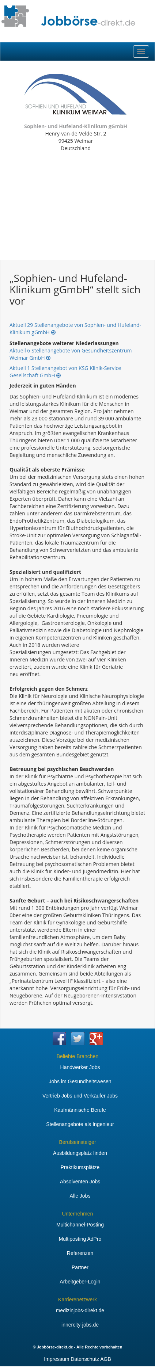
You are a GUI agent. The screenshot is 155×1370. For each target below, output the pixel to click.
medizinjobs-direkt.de (80, 1310)
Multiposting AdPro (80, 1239)
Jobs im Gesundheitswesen (80, 1081)
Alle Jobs (80, 1196)
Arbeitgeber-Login (80, 1282)
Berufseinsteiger (77, 1142)
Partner (80, 1267)
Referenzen (80, 1253)
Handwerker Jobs (80, 1067)
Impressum (56, 1359)
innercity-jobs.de (80, 1325)
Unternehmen (77, 1214)
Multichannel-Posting (80, 1225)
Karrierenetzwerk (77, 1299)
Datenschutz (85, 1359)
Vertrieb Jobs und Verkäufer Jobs (80, 1096)
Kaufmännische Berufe (80, 1110)
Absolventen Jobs (80, 1181)
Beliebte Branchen (77, 1056)
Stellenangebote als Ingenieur (80, 1124)
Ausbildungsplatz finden (80, 1153)
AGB (105, 1359)
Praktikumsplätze (80, 1167)
